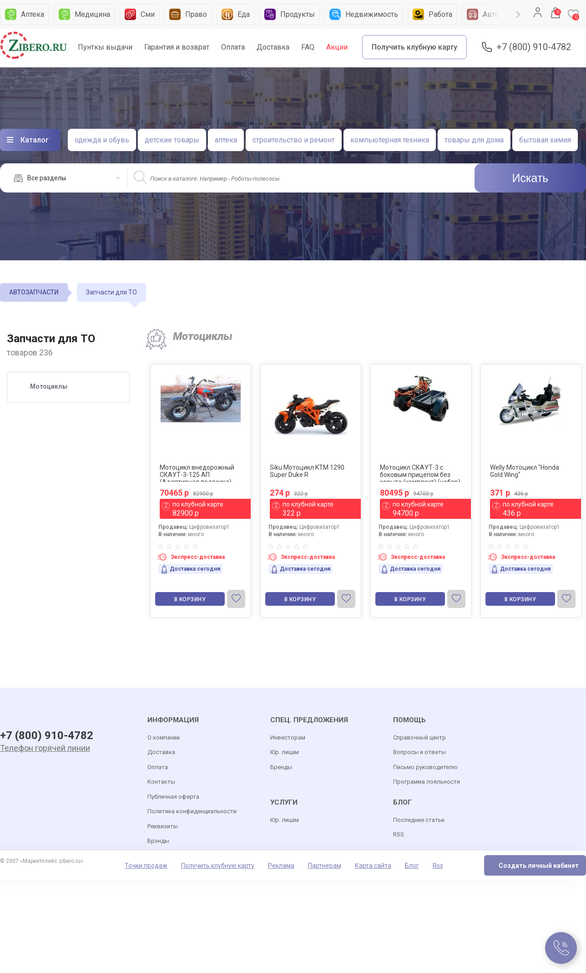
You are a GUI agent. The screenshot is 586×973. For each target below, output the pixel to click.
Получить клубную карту (414, 47)
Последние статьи (419, 819)
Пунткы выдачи (105, 47)
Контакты (161, 781)
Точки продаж (146, 865)
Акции (337, 47)
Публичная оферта (173, 796)
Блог (412, 865)
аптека (226, 140)
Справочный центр (419, 737)
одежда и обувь (102, 140)
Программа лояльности (426, 781)
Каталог (34, 140)
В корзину (190, 599)
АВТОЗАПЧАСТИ (34, 292)
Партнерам (324, 865)
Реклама (281, 865)
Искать (530, 178)
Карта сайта (373, 865)
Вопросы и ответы (419, 752)
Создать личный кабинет (539, 865)
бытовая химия (545, 140)
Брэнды (158, 840)
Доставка (273, 47)
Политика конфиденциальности (192, 811)
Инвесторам (287, 737)
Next (518, 14)
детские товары (172, 140)
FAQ (307, 47)
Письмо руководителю (425, 767)
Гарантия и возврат (176, 47)
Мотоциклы (48, 386)
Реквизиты (162, 826)
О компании (163, 737)
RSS (398, 834)
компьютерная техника (389, 140)
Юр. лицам (284, 752)
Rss (438, 865)
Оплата (233, 47)
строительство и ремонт (294, 140)
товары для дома (474, 140)
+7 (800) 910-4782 (533, 47)
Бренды (281, 767)
